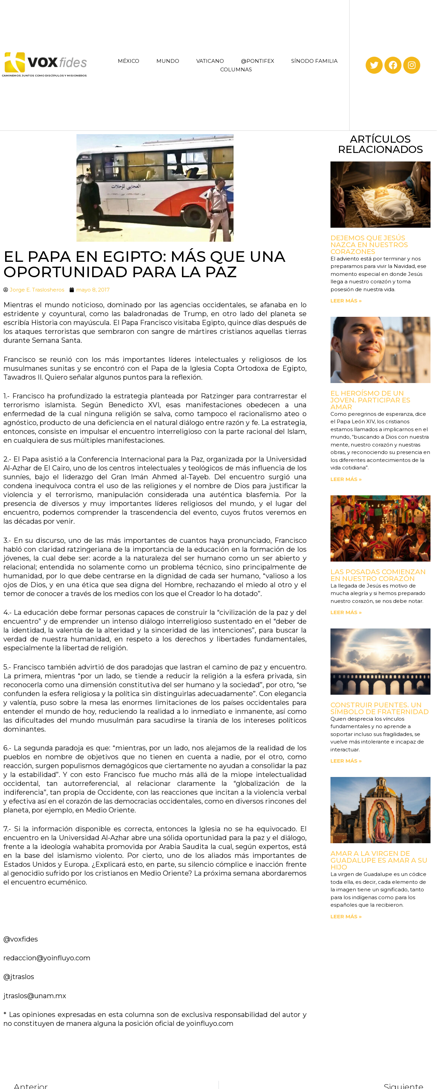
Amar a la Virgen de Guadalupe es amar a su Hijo (378, 860)
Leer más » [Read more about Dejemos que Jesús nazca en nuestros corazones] (346, 300)
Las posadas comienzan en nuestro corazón (378, 575)
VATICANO (210, 61)
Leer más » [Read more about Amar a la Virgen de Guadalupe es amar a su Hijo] (346, 916)
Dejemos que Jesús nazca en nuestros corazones (369, 245)
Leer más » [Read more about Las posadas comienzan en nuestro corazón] (346, 612)
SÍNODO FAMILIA (314, 61)
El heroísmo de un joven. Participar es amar (370, 400)
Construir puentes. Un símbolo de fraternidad (379, 708)
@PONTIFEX (257, 61)
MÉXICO (128, 61)
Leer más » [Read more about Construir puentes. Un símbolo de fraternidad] (346, 761)
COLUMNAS (236, 69)
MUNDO (167, 61)
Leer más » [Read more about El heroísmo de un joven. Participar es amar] (346, 479)
